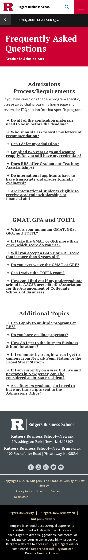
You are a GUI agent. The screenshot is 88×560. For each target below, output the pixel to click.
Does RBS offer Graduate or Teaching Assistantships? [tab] (42, 165)
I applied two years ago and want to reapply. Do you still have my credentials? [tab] (43, 153)
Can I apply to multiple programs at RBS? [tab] (41, 324)
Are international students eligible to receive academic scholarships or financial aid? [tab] (42, 194)
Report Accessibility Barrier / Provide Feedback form (49, 551)
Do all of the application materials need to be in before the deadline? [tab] (39, 122)
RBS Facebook (31, 462)
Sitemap (41, 491)
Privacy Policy (24, 491)
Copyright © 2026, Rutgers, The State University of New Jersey (44, 483)
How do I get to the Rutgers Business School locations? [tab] (42, 344)
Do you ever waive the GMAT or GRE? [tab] (42, 264)
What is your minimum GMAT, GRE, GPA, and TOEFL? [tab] (41, 231)
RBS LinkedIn (46, 462)
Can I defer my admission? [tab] (32, 143)
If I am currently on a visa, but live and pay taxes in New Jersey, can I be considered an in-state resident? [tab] (43, 373)
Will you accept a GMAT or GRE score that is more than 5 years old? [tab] (42, 254)
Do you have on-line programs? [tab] (37, 334)
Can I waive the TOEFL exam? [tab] (35, 272)
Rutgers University (20, 513)
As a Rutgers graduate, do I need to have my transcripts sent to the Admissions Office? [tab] (40, 389)
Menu (81, 7)
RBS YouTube (61, 462)
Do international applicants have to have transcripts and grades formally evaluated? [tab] (40, 179)
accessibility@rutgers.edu (55, 544)
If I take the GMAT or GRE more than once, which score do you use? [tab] (42, 243)
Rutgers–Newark (43, 519)
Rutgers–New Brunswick (57, 513)
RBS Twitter (53, 462)
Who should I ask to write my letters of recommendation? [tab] (44, 133)
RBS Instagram (38, 462)
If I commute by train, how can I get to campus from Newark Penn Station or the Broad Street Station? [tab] (43, 358)
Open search (67, 7)
